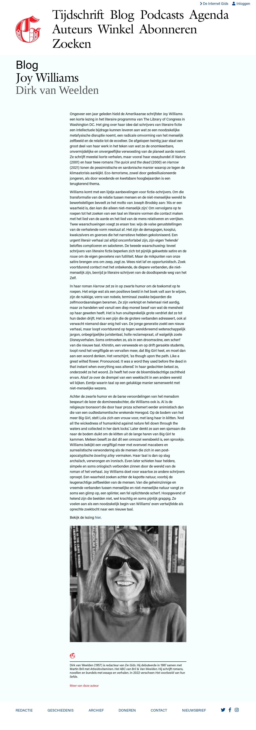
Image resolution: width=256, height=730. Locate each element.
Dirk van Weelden (57, 90)
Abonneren (168, 29)
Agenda (208, 14)
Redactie (24, 710)
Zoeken (71, 43)
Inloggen (241, 3)
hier (98, 517)
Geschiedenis (61, 710)
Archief (96, 710)
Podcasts (162, 14)
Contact (159, 710)
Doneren (127, 710)
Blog (122, 14)
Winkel (115, 29)
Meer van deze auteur (84, 685)
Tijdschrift (78, 14)
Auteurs (72, 29)
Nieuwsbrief (194, 710)
